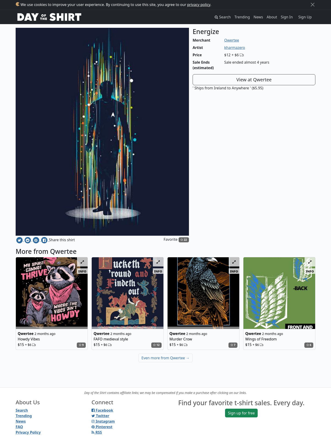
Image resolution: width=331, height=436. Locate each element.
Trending (242, 17)
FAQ (19, 426)
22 (183, 240)
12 (156, 345)
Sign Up (305, 17)
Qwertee (231, 40)
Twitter (100, 415)
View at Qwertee (253, 79)
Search (22, 410)
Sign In (287, 17)
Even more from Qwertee (165, 357)
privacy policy (198, 4)
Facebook (102, 410)
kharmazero (234, 47)
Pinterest (101, 426)
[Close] (312, 4)
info (82, 271)
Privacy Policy (28, 432)
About (272, 17)
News (258, 17)
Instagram (103, 421)
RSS (96, 432)
